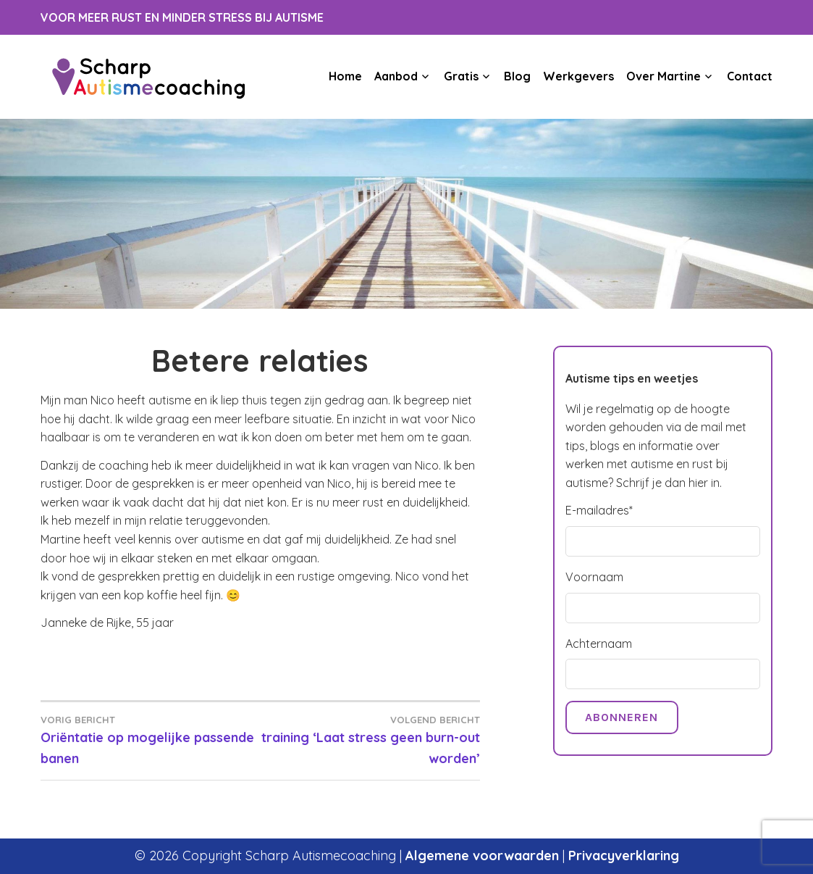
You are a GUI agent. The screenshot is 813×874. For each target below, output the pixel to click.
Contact (749, 76)
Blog (517, 76)
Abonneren (621, 717)
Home (345, 76)
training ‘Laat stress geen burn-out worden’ (369, 739)
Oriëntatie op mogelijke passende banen (150, 739)
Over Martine (663, 76)
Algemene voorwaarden (482, 855)
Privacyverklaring (623, 855)
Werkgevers (578, 76)
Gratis (461, 76)
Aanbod (396, 76)
